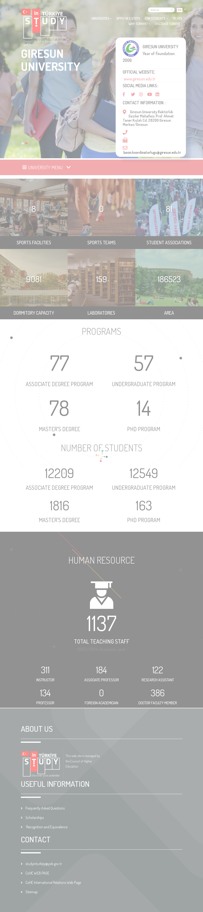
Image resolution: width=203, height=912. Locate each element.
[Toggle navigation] (47, 167)
